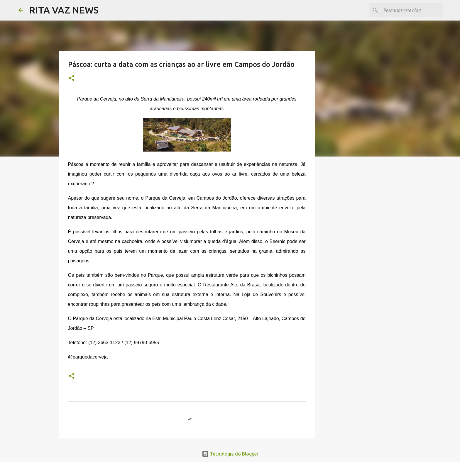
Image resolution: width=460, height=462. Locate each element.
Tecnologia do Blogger (230, 453)
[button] (71, 78)
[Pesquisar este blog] (412, 10)
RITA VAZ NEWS (64, 10)
